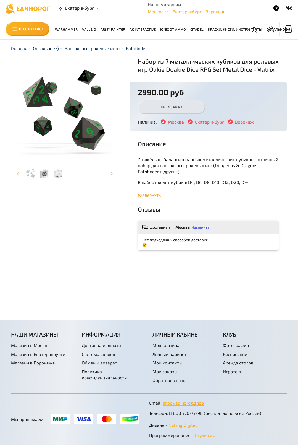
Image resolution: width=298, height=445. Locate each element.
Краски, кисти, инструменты (235, 29)
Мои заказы (165, 371)
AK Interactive (143, 29)
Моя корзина (166, 345)
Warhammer (66, 29)
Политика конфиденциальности (104, 374)
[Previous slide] (18, 173)
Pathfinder (136, 48)
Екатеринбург (187, 11)
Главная (19, 48)
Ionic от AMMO (173, 29)
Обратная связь (168, 380)
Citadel (197, 29)
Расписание (235, 354)
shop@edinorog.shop (183, 402)
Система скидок (98, 354)
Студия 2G (205, 435)
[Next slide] (111, 173)
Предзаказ (171, 107)
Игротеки (232, 371)
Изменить (200, 227)
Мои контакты (167, 362)
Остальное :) (278, 29)
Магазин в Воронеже (33, 362)
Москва (156, 11)
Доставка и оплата (101, 345)
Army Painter (113, 29)
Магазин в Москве (30, 345)
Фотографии (236, 345)
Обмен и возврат (99, 362)
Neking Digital (182, 425)
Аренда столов (238, 362)
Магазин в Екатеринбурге (38, 354)
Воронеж (214, 11)
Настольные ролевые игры (92, 48)
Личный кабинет (169, 354)
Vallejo (89, 29)
